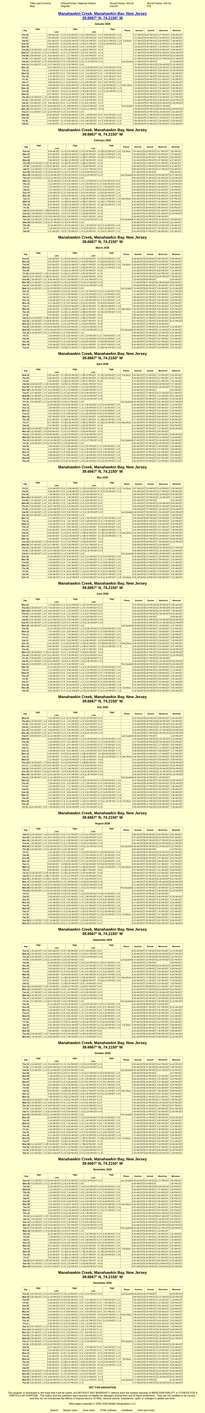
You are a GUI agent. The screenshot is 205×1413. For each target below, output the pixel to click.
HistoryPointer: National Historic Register (78, 4)
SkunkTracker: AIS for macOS (122, 4)
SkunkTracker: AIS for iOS (159, 4)
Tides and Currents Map (40, 4)
